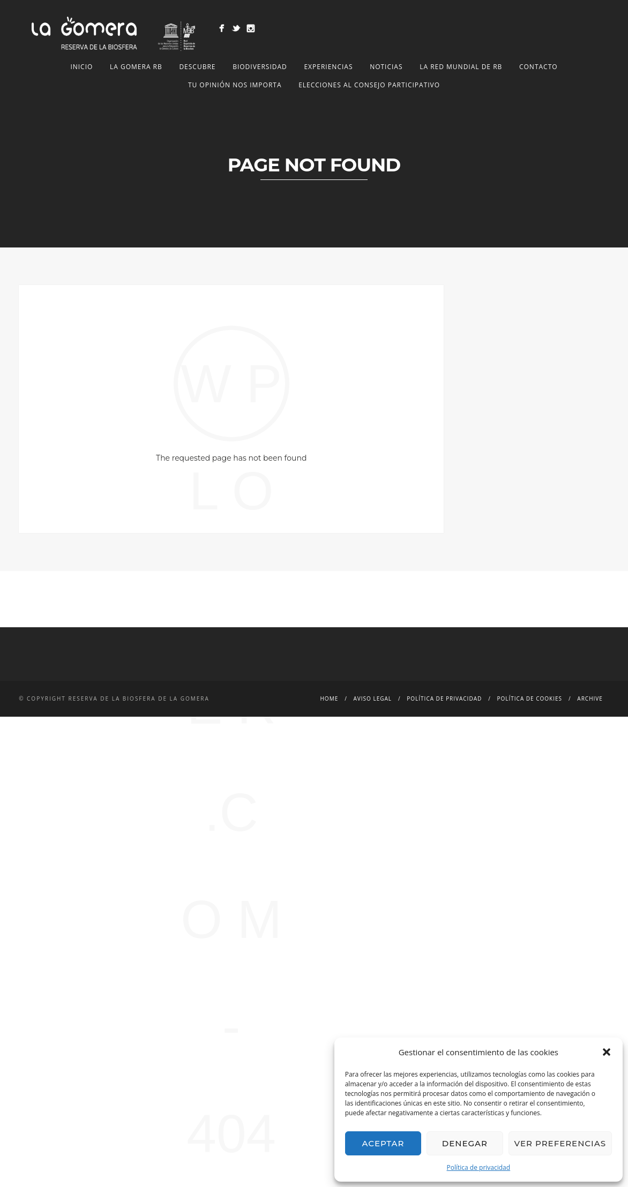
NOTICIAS (386, 66)
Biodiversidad (260, 66)
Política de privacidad (479, 1167)
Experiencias (328, 66)
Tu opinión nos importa (235, 84)
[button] (606, 1052)
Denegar (465, 1143)
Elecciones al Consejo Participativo (369, 84)
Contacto (538, 66)
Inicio (81, 66)
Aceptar (383, 1143)
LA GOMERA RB (136, 66)
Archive (589, 698)
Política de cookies (530, 698)
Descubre (197, 66)
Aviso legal (372, 698)
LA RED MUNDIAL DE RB (461, 66)
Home (329, 698)
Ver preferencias (560, 1143)
